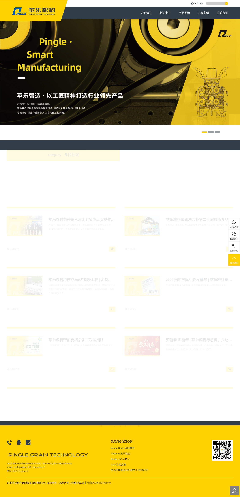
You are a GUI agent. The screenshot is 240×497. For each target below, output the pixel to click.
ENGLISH (197, 3)
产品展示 (184, 12)
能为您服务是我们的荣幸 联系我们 (129, 470)
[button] (204, 132)
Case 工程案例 (118, 464)
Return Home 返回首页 (123, 448)
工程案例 (203, 12)
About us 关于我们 (120, 453)
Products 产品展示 (120, 459)
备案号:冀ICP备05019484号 (96, 482)
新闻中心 (165, 12)
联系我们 (222, 12)
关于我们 (146, 12)
